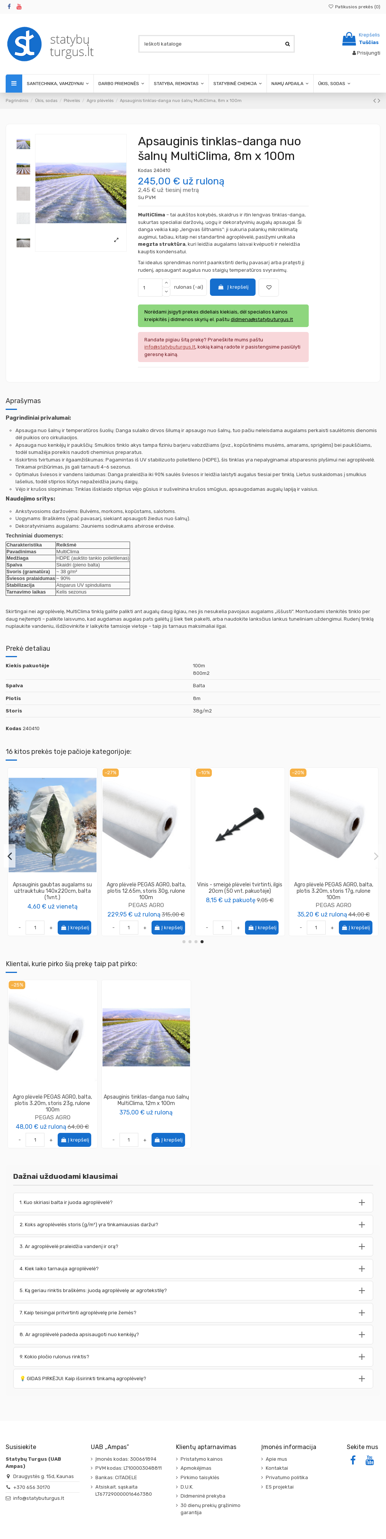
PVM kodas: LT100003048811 (128, 1468)
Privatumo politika (287, 1477)
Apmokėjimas (196, 1468)
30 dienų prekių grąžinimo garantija (210, 1509)
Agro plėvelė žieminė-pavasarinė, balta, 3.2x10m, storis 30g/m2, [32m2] (240, 891)
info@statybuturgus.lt (38, 1498)
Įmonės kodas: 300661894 (125, 1459)
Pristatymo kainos (202, 1459)
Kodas (145, 170)
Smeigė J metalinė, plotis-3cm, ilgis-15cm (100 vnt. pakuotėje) (333, 887)
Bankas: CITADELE (116, 1477)
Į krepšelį (233, 287)
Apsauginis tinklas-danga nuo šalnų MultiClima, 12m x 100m (146, 1100)
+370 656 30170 (31, 1487)
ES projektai (280, 1487)
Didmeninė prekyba (203, 1496)
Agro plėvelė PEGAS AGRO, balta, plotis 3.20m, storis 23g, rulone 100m (52, 1103)
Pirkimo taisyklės (200, 1477)
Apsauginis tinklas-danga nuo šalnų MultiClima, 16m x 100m (146, 887)
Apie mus (276, 1459)
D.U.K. (187, 1487)
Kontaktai (277, 1468)
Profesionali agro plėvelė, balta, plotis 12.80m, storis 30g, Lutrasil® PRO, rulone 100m (52, 891)
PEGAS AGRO (52, 1117)
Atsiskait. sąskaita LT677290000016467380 (123, 1490)
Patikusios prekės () (354, 6)
